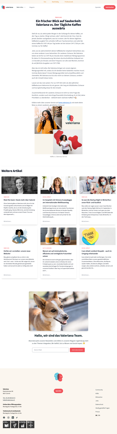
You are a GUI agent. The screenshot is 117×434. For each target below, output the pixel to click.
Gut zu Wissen (47, 248)
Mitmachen (99, 397)
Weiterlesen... (8, 221)
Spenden (98, 7)
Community (99, 390)
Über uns (6, 197)
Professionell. (69, 2)
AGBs (97, 393)
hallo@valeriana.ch (9, 400)
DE (96, 415)
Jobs (97, 401)
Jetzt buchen (110, 7)
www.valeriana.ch (65, 102)
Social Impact (47, 197)
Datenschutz (99, 404)
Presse (98, 412)
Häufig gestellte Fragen (103, 408)
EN (99, 415)
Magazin (32, 7)
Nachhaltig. (55, 2)
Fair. (45, 2)
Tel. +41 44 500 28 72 (9, 398)
